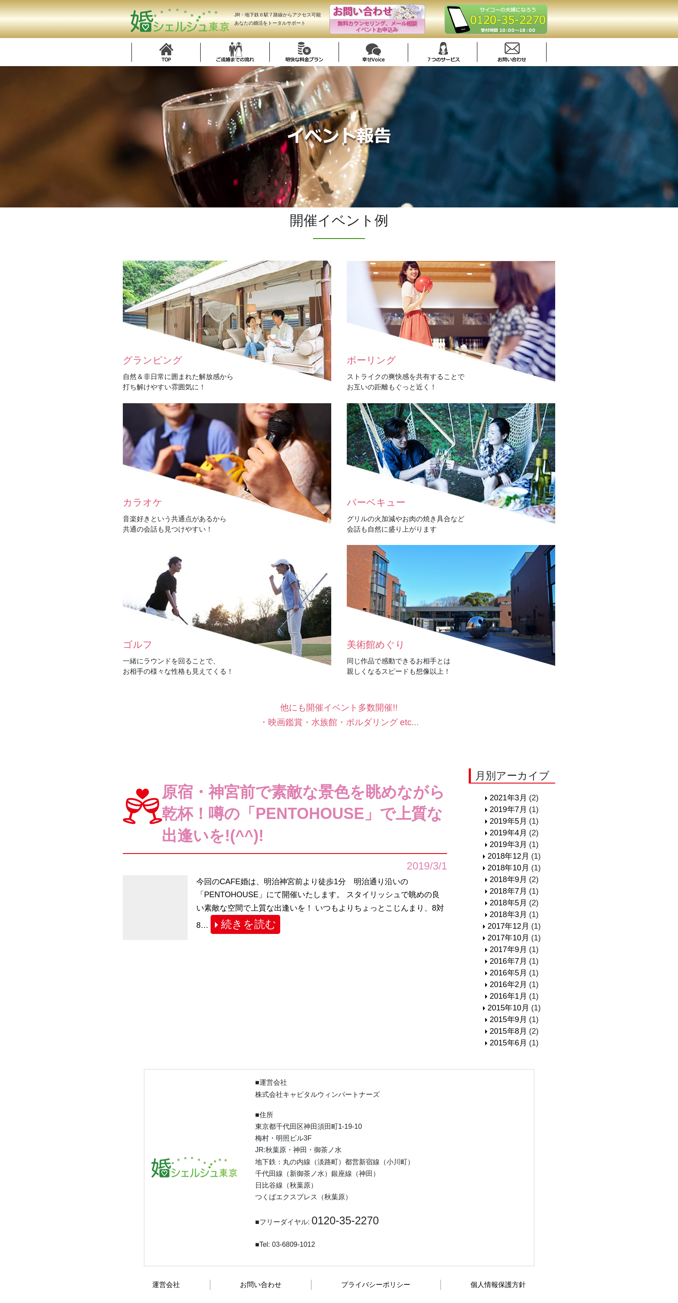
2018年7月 (508, 891)
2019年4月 (508, 832)
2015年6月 (508, 1043)
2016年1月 (508, 996)
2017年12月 (508, 926)
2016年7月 (508, 961)
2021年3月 (508, 797)
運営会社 (166, 1284)
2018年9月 (508, 879)
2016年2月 (508, 984)
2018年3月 (508, 914)
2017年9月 (508, 949)
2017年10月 (508, 937)
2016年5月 (508, 972)
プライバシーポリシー (375, 1284)
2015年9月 (508, 1019)
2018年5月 (508, 902)
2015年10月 (508, 1008)
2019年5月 (508, 821)
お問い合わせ (260, 1284)
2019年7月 (508, 809)
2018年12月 (508, 856)
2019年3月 (508, 844)
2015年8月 (508, 1031)
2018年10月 (508, 867)
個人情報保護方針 (498, 1284)
